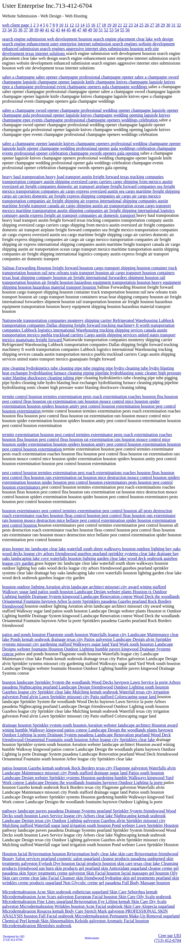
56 (127, 30)
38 (31, 30)
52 (106, 30)
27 (152, 25)
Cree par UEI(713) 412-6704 (167, 938)
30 (168, 25)
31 (173, 25)
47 (79, 30)
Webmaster (92, 938)
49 (90, 30)
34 (9, 30)
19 (109, 25)
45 (68, 30)
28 (157, 25)
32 (179, 25)
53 (111, 30)
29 (163, 25)
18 (104, 25)
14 (82, 25)
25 (141, 25)
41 (47, 30)
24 (136, 25)
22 (125, 25)
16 (93, 25)
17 (98, 25)
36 (20, 30)
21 (120, 25)
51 (101, 30)
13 (77, 25)
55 (122, 30)
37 (26, 30)
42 (52, 30)
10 (61, 25)
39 (36, 30)
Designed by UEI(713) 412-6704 (13, 938)
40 (42, 30)
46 (74, 30)
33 (4, 30)
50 (95, 30)
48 (84, 30)
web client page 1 (17, 25)
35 (15, 30)
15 (88, 25)
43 (58, 30)
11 (66, 25)
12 (72, 25)
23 (131, 25)
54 (117, 30)
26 (147, 25)
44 (63, 30)
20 (114, 25)
